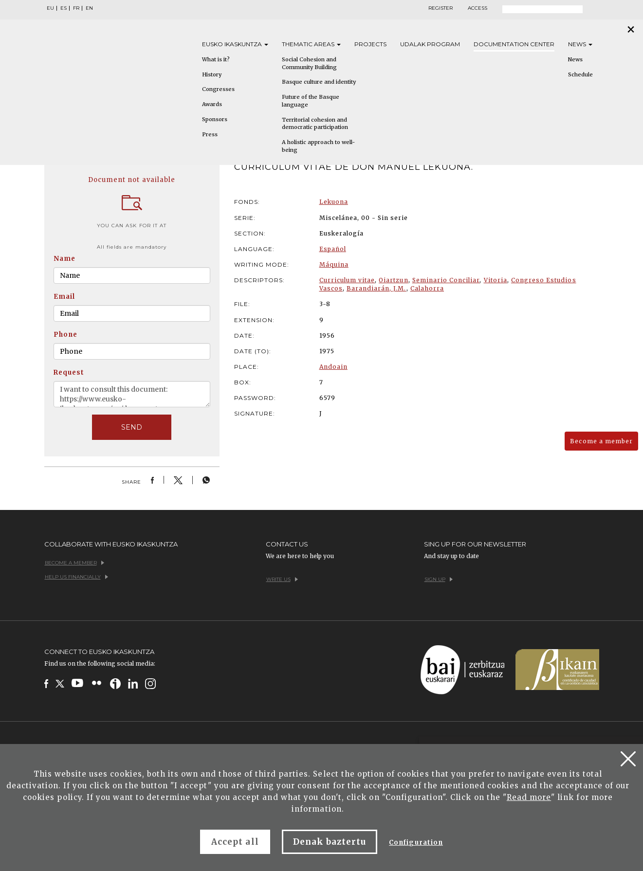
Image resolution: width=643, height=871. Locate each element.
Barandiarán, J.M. (376, 288)
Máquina (334, 264)
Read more (529, 797)
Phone (65, 334)
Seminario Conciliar (446, 280)
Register (440, 8)
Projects (370, 44)
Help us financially (76, 577)
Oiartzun (393, 280)
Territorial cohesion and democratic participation (315, 123)
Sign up (438, 579)
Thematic (311, 44)
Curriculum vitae (347, 280)
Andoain (333, 366)
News (580, 44)
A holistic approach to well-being (318, 146)
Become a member (601, 441)
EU (50, 8)
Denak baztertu (330, 841)
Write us (282, 579)
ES (63, 8)
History (211, 74)
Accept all (234, 841)
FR (76, 8)
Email (64, 296)
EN (89, 8)
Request (69, 372)
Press (210, 134)
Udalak (430, 44)
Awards (212, 104)
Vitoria (495, 280)
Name (64, 258)
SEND (131, 427)
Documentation (514, 44)
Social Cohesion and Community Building (309, 63)
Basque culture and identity (319, 81)
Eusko (235, 44)
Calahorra (427, 288)
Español (332, 249)
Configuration (416, 842)
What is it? (216, 59)
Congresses (218, 89)
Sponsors (214, 119)
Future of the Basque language (310, 100)
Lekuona (333, 201)
